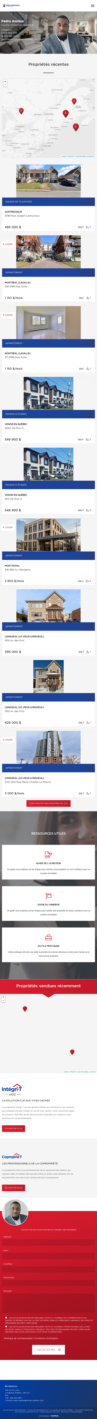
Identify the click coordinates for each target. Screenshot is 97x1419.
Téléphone (8, 1278)
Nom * (6, 1251)
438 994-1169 (10, 33)
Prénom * (7, 1237)
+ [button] (5, 81)
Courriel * (8, 1264)
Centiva (54, 1416)
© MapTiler (70, 156)
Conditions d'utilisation (46, 1338)
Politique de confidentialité (18, 1338)
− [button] (5, 85)
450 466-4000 (11, 36)
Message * (8, 1291)
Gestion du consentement (71, 1412)
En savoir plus (13, 1129)
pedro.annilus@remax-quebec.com (19, 39)
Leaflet (63, 156)
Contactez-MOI (48, 1350)
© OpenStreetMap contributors (84, 156)
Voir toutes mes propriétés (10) (48, 804)
